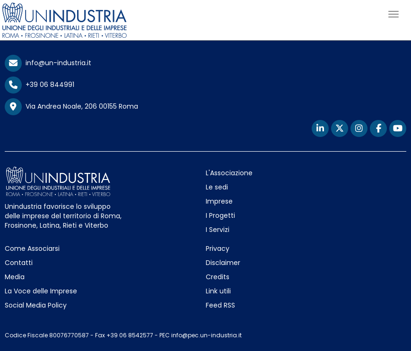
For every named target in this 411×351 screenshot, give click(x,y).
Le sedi (217, 187)
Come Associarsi (32, 248)
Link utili (218, 291)
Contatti (19, 262)
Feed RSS (220, 305)
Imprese (219, 201)
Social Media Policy (36, 305)
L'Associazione (229, 173)
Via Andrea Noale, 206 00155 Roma (71, 106)
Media (15, 277)
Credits (217, 277)
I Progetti (220, 215)
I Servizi (217, 229)
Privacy (217, 248)
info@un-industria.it (48, 63)
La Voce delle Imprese (41, 291)
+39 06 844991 (39, 84)
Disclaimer (223, 262)
